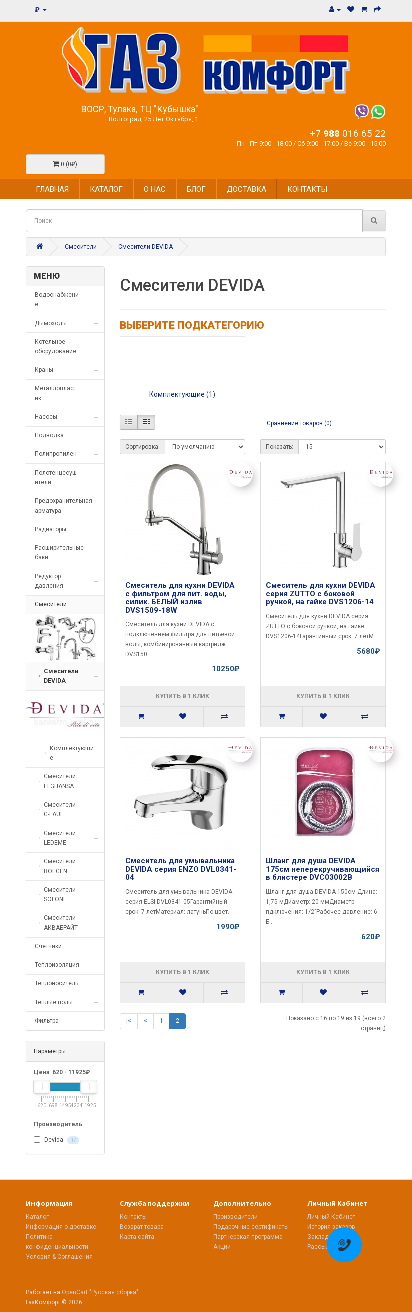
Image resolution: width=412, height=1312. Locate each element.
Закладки (322, 1236)
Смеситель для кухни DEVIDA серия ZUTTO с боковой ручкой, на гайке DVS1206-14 (321, 593)
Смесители (81, 246)
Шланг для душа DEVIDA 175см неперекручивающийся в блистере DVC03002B (323, 869)
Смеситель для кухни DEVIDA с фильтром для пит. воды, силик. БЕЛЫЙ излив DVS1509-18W (180, 598)
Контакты (133, 1216)
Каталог (37, 1216)
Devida (57, 1140)
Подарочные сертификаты (251, 1226)
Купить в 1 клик (183, 696)
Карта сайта (137, 1236)
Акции (222, 1246)
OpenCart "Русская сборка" (100, 1292)
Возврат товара (142, 1226)
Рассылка (322, 1246)
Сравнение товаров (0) (299, 423)
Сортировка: (143, 446)
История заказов (332, 1226)
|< (129, 1020)
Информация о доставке (61, 1226)
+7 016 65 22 (348, 133)
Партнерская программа (248, 1236)
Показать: (280, 446)
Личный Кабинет (332, 1216)
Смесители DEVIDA (145, 246)
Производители (236, 1216)
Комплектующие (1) (183, 394)
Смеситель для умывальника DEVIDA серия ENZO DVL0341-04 (181, 869)
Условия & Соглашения (59, 1256)
